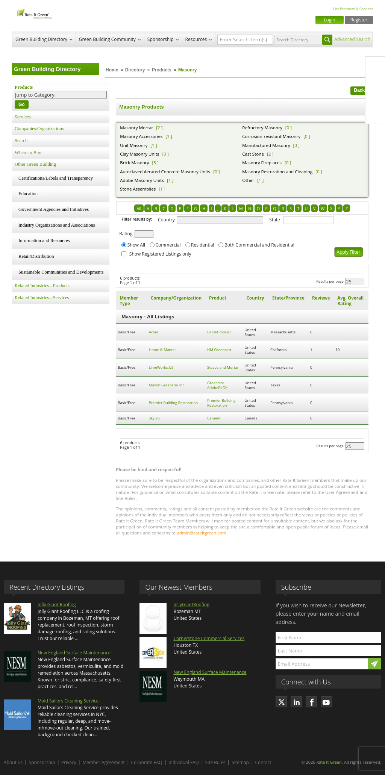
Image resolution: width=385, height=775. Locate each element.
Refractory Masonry (262, 127)
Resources (196, 39)
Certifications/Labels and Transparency (55, 178)
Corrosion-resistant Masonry (271, 136)
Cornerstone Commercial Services (208, 638)
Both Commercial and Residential (259, 245)
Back (359, 90)
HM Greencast (219, 349)
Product (217, 298)
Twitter (375, 82)
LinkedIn (375, 98)
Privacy (68, 762)
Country (166, 219)
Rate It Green (328, 762)
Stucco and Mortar (223, 367)
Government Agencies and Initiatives (53, 209)
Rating (125, 233)
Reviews (321, 298)
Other (248, 180)
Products (161, 70)
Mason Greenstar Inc (166, 385)
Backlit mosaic (219, 332)
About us (13, 762)
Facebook (375, 67)
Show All (136, 245)
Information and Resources (44, 240)
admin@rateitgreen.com (201, 533)
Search (21, 140)
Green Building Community (107, 39)
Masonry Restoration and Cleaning (277, 171)
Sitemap (240, 762)
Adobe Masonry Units (142, 180)
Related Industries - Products (42, 285)
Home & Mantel (162, 349)
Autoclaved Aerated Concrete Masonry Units (165, 171)
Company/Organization (176, 298)
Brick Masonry (134, 162)
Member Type (129, 300)
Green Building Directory (41, 39)
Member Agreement (103, 762)
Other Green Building (35, 164)
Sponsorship (160, 39)
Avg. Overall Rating (350, 300)
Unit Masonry (133, 145)
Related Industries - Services (42, 297)
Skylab (154, 418)
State (274, 219)
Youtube (375, 114)
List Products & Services (353, 8)
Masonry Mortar (136, 127)
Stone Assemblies (138, 189)
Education (28, 193)
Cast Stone (253, 154)
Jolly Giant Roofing (57, 604)
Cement (213, 418)
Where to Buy (28, 152)
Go (21, 104)
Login (329, 20)
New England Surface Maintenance (74, 652)
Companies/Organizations (39, 128)
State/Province (288, 298)
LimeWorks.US (161, 367)
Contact (263, 762)
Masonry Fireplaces (262, 162)
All (138, 208)
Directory (135, 70)
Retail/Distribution (36, 256)
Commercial (167, 245)
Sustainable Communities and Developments (60, 272)
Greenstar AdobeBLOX (217, 385)
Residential (202, 245)
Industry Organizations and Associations (56, 225)
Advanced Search (352, 39)
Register (358, 20)
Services (23, 117)
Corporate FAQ (146, 762)
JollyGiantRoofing (191, 604)
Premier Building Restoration (173, 402)
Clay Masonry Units (139, 154)
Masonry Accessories (141, 136)
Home (112, 70)
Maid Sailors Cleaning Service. (69, 701)
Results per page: (331, 281)
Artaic (154, 332)
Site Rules (215, 762)
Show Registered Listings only (160, 254)
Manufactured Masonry (266, 145)
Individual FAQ (183, 762)
